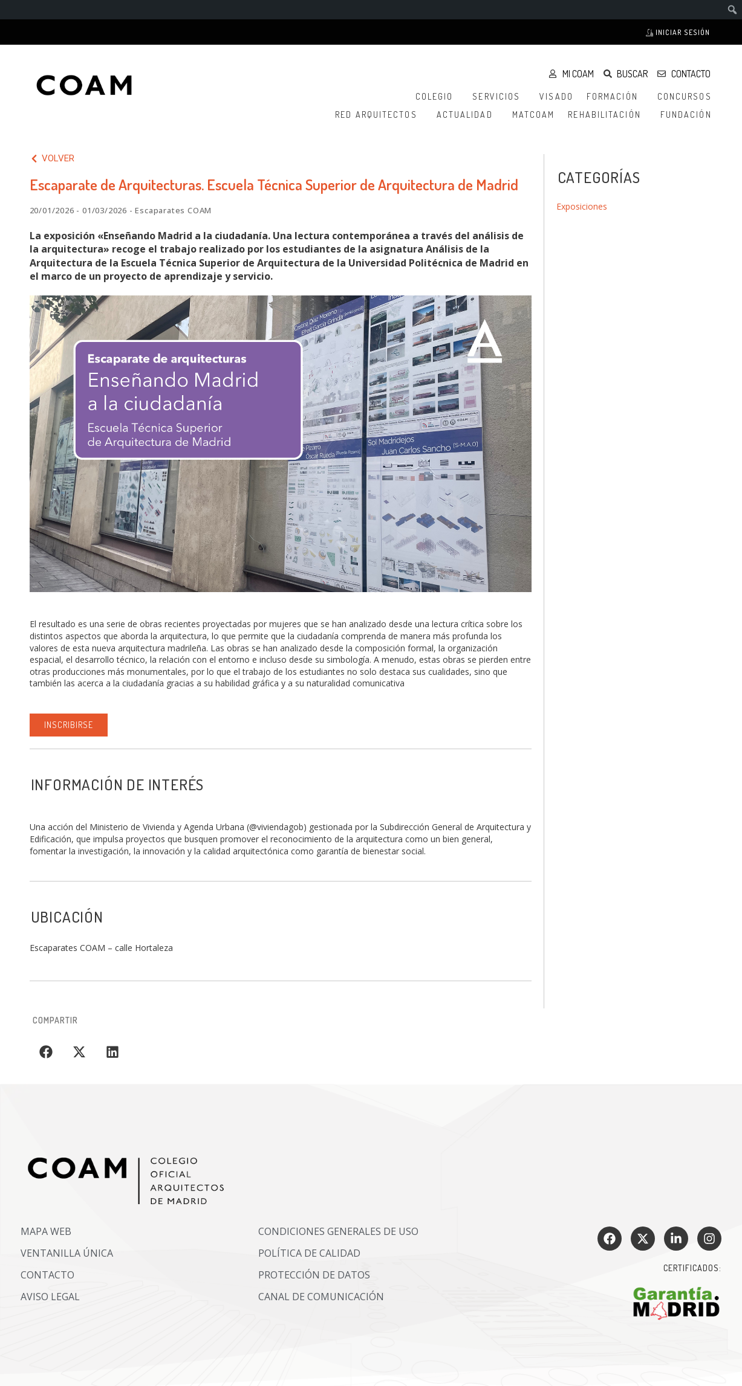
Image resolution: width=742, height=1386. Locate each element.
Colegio (437, 97)
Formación (615, 97)
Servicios (499, 97)
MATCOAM (533, 114)
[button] (46, 1052)
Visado (556, 96)
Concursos (687, 97)
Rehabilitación (607, 115)
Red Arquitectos (379, 115)
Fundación (689, 115)
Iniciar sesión (678, 32)
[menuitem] (732, 9)
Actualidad (468, 115)
